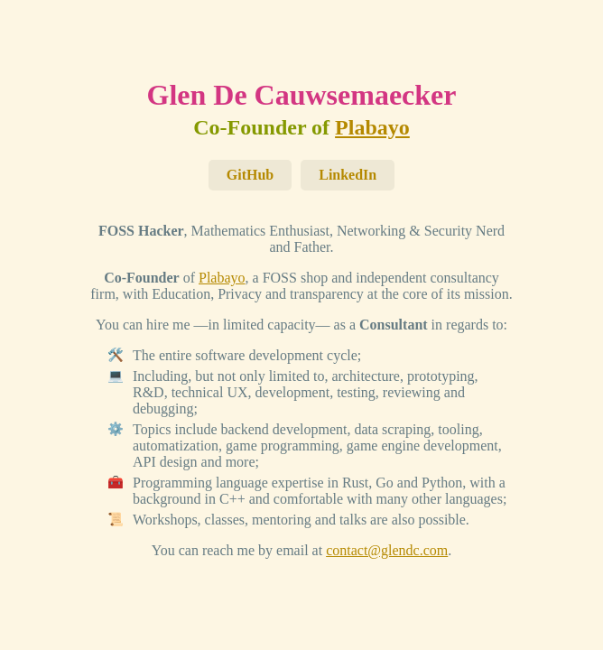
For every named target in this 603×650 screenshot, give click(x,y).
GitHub (250, 174)
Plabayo (372, 127)
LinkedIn (347, 174)
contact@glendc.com (387, 550)
